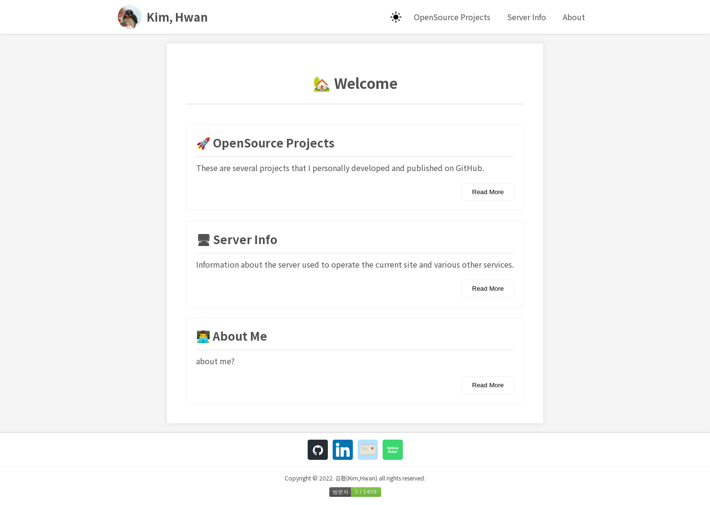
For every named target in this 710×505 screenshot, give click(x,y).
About (574, 17)
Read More (488, 192)
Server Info (526, 17)
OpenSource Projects (452, 17)
